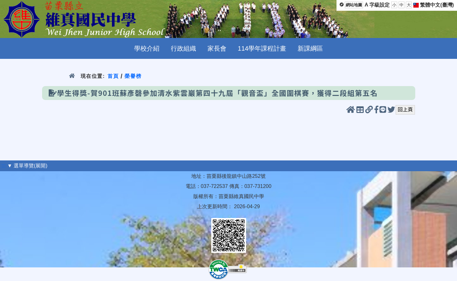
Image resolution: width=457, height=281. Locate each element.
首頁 (113, 76)
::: (4, 165)
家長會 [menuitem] (216, 48)
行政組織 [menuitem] (183, 48)
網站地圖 (354, 5)
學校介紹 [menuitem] (146, 48)
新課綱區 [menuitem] (310, 48)
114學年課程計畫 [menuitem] (262, 48)
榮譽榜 (133, 76)
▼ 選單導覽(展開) (27, 165)
